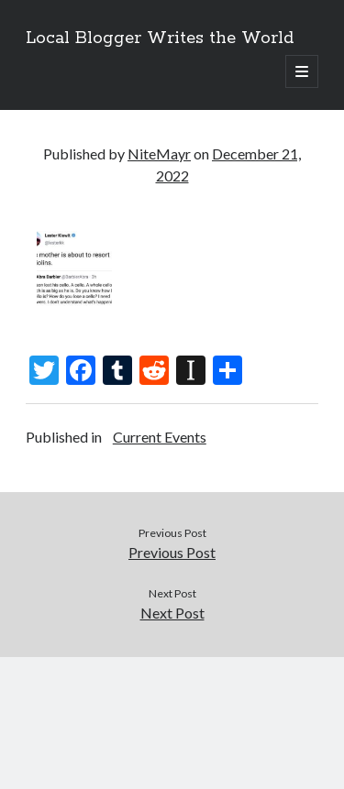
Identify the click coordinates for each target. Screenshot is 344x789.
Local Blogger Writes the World (160, 38)
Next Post (172, 612)
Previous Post (172, 552)
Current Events (159, 436)
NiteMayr (159, 153)
